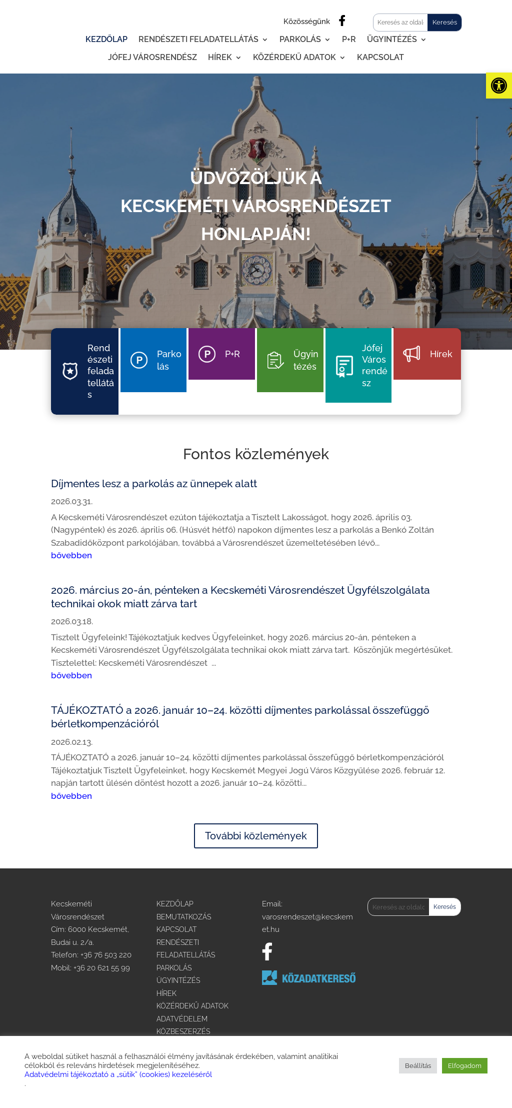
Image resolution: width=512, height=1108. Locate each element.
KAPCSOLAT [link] (176, 929)
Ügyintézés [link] (392, 39)
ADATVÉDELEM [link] (182, 1019)
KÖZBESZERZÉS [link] (183, 1031)
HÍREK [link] (166, 993)
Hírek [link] (220, 57)
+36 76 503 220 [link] (106, 954)
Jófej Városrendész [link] (152, 57)
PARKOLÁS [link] (174, 968)
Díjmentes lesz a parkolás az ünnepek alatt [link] (154, 483)
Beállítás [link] (418, 1065)
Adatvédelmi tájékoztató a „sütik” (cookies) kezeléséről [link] (118, 1074)
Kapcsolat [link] (380, 57)
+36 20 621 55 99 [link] (102, 967)
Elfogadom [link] (465, 1065)
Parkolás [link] (300, 39)
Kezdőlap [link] (107, 39)
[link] (499, 86)
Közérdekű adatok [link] (294, 57)
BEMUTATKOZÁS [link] (183, 917)
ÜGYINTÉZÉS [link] (178, 980)
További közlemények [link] (256, 836)
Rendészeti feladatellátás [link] (198, 39)
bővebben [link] (71, 555)
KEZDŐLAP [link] (175, 904)
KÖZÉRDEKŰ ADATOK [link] (192, 1006)
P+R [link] (349, 39)
